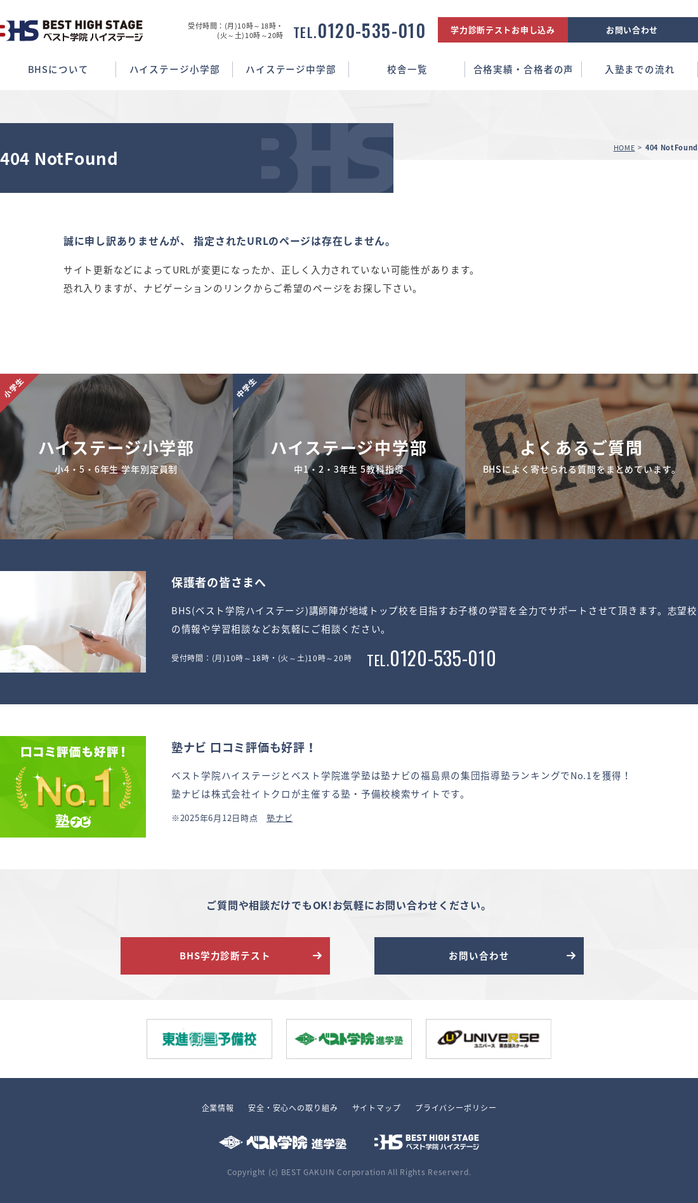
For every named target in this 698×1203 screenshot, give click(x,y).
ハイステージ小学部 (174, 69)
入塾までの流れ (640, 69)
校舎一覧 (407, 69)
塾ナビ (280, 818)
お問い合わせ (632, 29)
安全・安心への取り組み (293, 1108)
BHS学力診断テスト (225, 956)
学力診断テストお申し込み (503, 29)
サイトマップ (376, 1108)
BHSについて (58, 69)
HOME (624, 147)
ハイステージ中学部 (291, 69)
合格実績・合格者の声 (523, 69)
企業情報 (218, 1108)
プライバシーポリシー (456, 1108)
